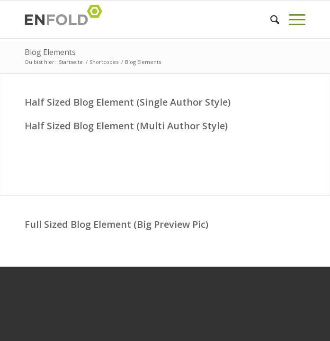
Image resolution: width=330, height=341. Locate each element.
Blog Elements (50, 52)
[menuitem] (270, 19)
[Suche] (270, 19)
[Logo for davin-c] (137, 19)
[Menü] (292, 19)
